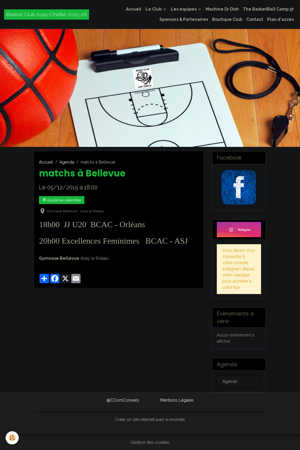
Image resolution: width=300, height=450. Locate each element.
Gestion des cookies (150, 442)
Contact (254, 19)
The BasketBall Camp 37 (268, 9)
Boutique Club (227, 19)
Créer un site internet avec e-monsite (150, 419)
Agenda (66, 162)
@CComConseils (123, 400)
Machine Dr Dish (222, 9)
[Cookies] (12, 437)
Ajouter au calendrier (61, 200)
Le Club (154, 9)
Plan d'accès (280, 19)
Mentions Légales (177, 400)
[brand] (46, 14)
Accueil (134, 9)
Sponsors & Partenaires (183, 19)
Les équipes (184, 9)
